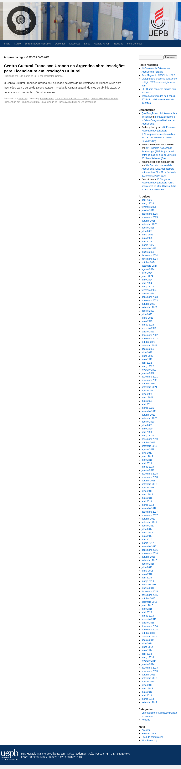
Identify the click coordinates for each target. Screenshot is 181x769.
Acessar (146, 730)
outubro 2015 (148, 598)
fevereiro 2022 (149, 369)
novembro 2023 (150, 300)
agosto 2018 (148, 487)
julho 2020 (147, 425)
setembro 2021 (149, 387)
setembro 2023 (149, 307)
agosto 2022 (148, 349)
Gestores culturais (108, 98)
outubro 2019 (148, 442)
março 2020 (148, 435)
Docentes (60, 43)
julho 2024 (147, 272)
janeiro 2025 (148, 252)
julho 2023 (147, 314)
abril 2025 (147, 241)
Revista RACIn (102, 43)
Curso (17, 43)
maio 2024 (147, 279)
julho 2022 (147, 352)
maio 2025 (147, 238)
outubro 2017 (148, 518)
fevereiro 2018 (149, 508)
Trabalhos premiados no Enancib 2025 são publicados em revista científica (159, 99)
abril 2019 (147, 463)
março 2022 (148, 366)
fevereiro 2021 (149, 411)
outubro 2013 (148, 674)
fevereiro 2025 (149, 248)
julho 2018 (147, 491)
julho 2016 (147, 567)
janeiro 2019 (148, 470)
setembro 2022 (149, 345)
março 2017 (148, 543)
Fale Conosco (134, 43)
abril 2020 (147, 432)
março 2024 (148, 286)
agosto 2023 (148, 311)
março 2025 (148, 245)
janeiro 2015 (148, 622)
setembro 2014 (149, 636)
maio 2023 (147, 321)
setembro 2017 (149, 522)
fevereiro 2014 (149, 660)
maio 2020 (147, 428)
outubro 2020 (148, 414)
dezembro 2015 (150, 591)
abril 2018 (147, 501)
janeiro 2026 (148, 210)
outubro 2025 (148, 220)
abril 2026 (147, 200)
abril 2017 (147, 539)
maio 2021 (147, 401)
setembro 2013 (149, 678)
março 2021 (148, 408)
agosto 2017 (148, 525)
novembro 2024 (150, 259)
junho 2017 (147, 532)
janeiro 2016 (148, 588)
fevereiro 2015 (149, 619)
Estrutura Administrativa (38, 43)
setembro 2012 (149, 702)
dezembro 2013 (150, 667)
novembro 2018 (150, 477)
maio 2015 (147, 609)
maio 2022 (147, 359)
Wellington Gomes (53, 76)
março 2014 (148, 657)
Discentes (74, 43)
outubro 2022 (148, 342)
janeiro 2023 (148, 331)
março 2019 (148, 466)
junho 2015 (147, 605)
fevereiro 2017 (149, 546)
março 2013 (148, 699)
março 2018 (148, 505)
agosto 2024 (148, 269)
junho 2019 (147, 456)
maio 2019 (147, 460)
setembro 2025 (149, 224)
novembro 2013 (150, 671)
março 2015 (148, 615)
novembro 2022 (150, 338)
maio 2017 (147, 536)
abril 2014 (147, 654)
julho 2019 (147, 453)
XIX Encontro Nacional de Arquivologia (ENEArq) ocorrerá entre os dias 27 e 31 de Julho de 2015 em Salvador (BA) (158, 134)
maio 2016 (147, 574)
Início (7, 43)
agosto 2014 (148, 640)
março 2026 (148, 203)
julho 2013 (147, 685)
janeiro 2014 (148, 664)
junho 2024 (147, 276)
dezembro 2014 (150, 626)
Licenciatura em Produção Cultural (21, 102)
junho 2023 (147, 317)
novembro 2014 (150, 629)
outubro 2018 (148, 480)
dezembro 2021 (150, 376)
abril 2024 (147, 283)
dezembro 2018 (150, 473)
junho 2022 (147, 356)
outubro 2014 (148, 633)
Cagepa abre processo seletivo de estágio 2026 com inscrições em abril (159, 82)
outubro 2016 (148, 557)
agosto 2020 (148, 421)
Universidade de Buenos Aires (56, 102)
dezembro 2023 (150, 297)
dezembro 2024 (150, 255)
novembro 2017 (150, 515)
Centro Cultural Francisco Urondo (72, 98)
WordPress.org (149, 740)
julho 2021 (147, 394)
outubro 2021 (148, 383)
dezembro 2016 (150, 550)
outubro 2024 (148, 262)
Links (87, 43)
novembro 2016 (150, 553)
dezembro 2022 (150, 335)
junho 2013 (147, 688)
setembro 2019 (149, 446)
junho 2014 (147, 647)
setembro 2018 (149, 484)
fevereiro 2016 (149, 584)
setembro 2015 (149, 602)
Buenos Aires (47, 98)
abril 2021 (147, 404)
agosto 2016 (148, 563)
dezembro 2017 (150, 511)
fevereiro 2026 (149, 207)
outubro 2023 (148, 304)
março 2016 (148, 581)
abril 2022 (147, 362)
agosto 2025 (148, 227)
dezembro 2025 (150, 214)
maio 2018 (147, 498)
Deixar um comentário (84, 102)
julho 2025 (147, 231)
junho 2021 (147, 397)
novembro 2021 (150, 380)
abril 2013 (147, 695)
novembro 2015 (150, 595)
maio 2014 (147, 650)
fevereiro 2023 (149, 328)
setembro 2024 (149, 265)
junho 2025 (147, 234)
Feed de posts (149, 733)
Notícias (118, 43)
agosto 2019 (148, 449)
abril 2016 (147, 577)
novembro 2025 (150, 217)
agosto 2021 (148, 390)
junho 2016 (147, 570)
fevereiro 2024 (149, 290)
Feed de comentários (152, 737)
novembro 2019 (150, 439)
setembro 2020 (149, 418)
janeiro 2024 (148, 293)
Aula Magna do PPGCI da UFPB (158, 75)
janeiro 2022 (148, 373)
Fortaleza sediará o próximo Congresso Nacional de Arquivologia (158, 120)
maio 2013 (147, 692)
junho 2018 (147, 494)
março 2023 (148, 324)
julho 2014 (147, 643)
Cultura (94, 98)
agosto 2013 (148, 681)
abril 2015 (147, 612)
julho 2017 (147, 529)
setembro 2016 (149, 560)
